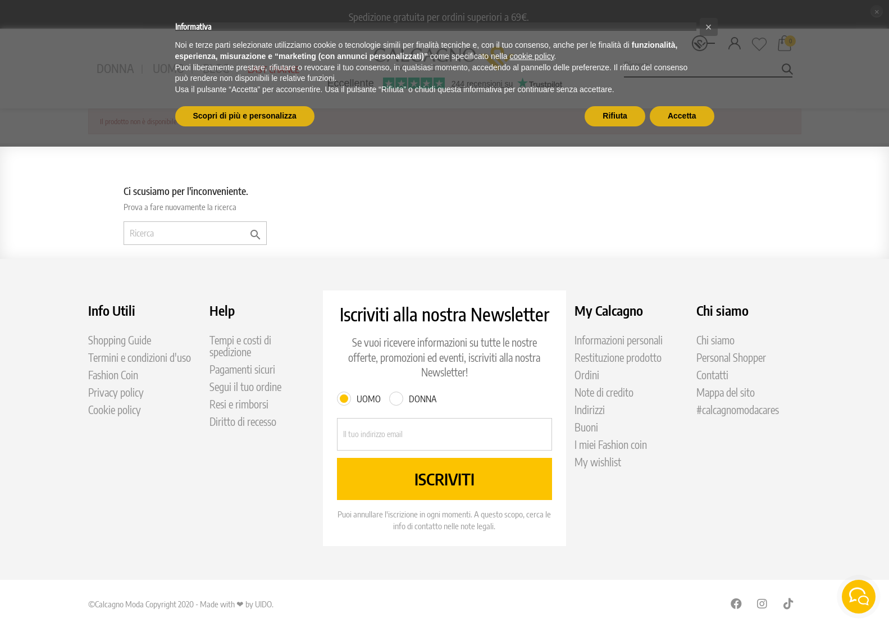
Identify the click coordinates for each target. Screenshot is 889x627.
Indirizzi (590, 409)
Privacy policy (116, 392)
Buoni (586, 427)
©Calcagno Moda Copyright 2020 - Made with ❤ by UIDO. (180, 604)
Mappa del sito (725, 392)
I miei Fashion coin (611, 444)
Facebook (736, 603)
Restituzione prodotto (618, 357)
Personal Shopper (731, 357)
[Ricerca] (195, 233)
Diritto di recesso (242, 421)
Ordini (587, 375)
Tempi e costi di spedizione (240, 346)
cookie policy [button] (531, 56)
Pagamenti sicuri (242, 369)
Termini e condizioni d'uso (139, 357)
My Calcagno (609, 310)
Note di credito (604, 392)
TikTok (789, 603)
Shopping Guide (119, 340)
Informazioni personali (619, 340)
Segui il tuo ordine (245, 386)
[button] (709, 27)
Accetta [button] (682, 115)
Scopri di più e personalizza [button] (245, 115)
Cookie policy (114, 409)
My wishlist (598, 462)
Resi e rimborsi (238, 404)
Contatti (712, 375)
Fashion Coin (113, 375)
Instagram (762, 603)
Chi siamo (715, 340)
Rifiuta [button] (615, 115)
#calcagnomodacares (737, 409)
